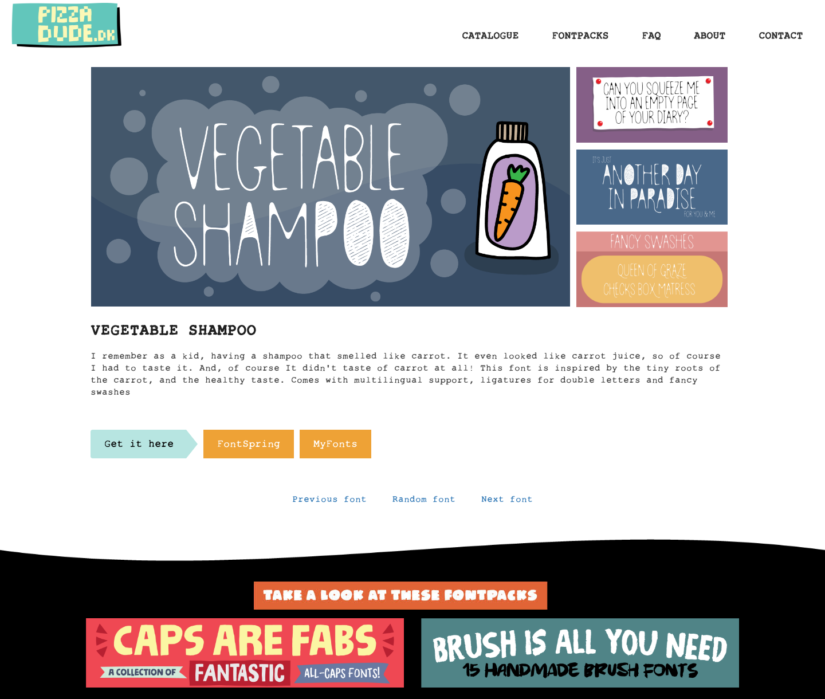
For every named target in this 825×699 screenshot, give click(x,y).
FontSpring (248, 446)
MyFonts (335, 446)
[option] (244, 653)
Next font (507, 501)
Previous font (329, 501)
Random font (423, 501)
